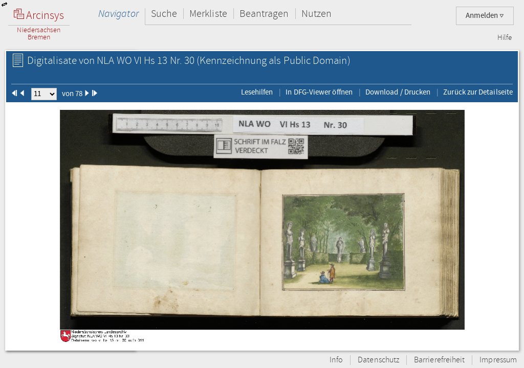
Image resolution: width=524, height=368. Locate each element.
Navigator (118, 13)
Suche (164, 13)
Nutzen (316, 13)
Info (336, 360)
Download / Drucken (397, 92)
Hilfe (504, 37)
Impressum (498, 360)
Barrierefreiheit (439, 360)
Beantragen (264, 13)
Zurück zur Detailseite (478, 92)
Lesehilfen (257, 92)
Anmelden (485, 15)
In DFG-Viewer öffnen (319, 92)
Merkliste (208, 13)
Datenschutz (378, 360)
